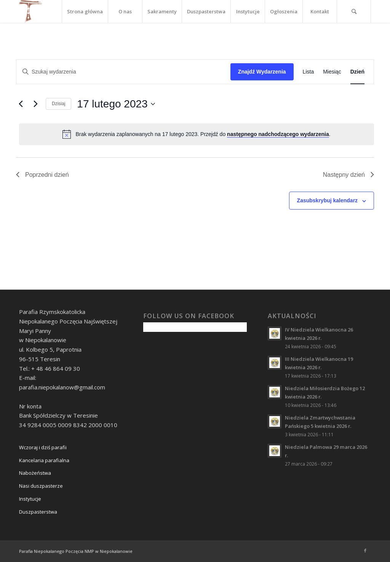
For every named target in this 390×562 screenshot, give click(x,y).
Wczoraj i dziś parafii (43, 447)
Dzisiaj (58, 103)
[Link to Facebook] (365, 550)
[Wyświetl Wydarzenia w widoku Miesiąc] (332, 72)
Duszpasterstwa (38, 511)
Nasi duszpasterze (41, 485)
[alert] (196, 134)
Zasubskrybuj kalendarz (327, 200)
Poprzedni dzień (42, 174)
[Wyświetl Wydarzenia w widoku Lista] (308, 72)
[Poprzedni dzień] (20, 104)
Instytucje (30, 498)
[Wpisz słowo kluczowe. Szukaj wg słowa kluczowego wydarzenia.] (123, 72)
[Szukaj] (354, 11)
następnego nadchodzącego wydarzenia (278, 134)
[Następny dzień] (35, 104)
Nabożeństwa (35, 472)
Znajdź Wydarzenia (262, 72)
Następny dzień (348, 174)
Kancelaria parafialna (44, 460)
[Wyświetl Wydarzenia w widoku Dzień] (357, 72)
